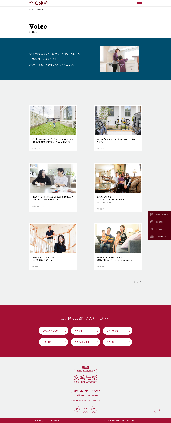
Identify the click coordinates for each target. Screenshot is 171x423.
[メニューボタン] (139, 3)
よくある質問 (52, 420)
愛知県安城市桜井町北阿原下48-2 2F (85, 400)
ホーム (31, 9)
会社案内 (38, 420)
